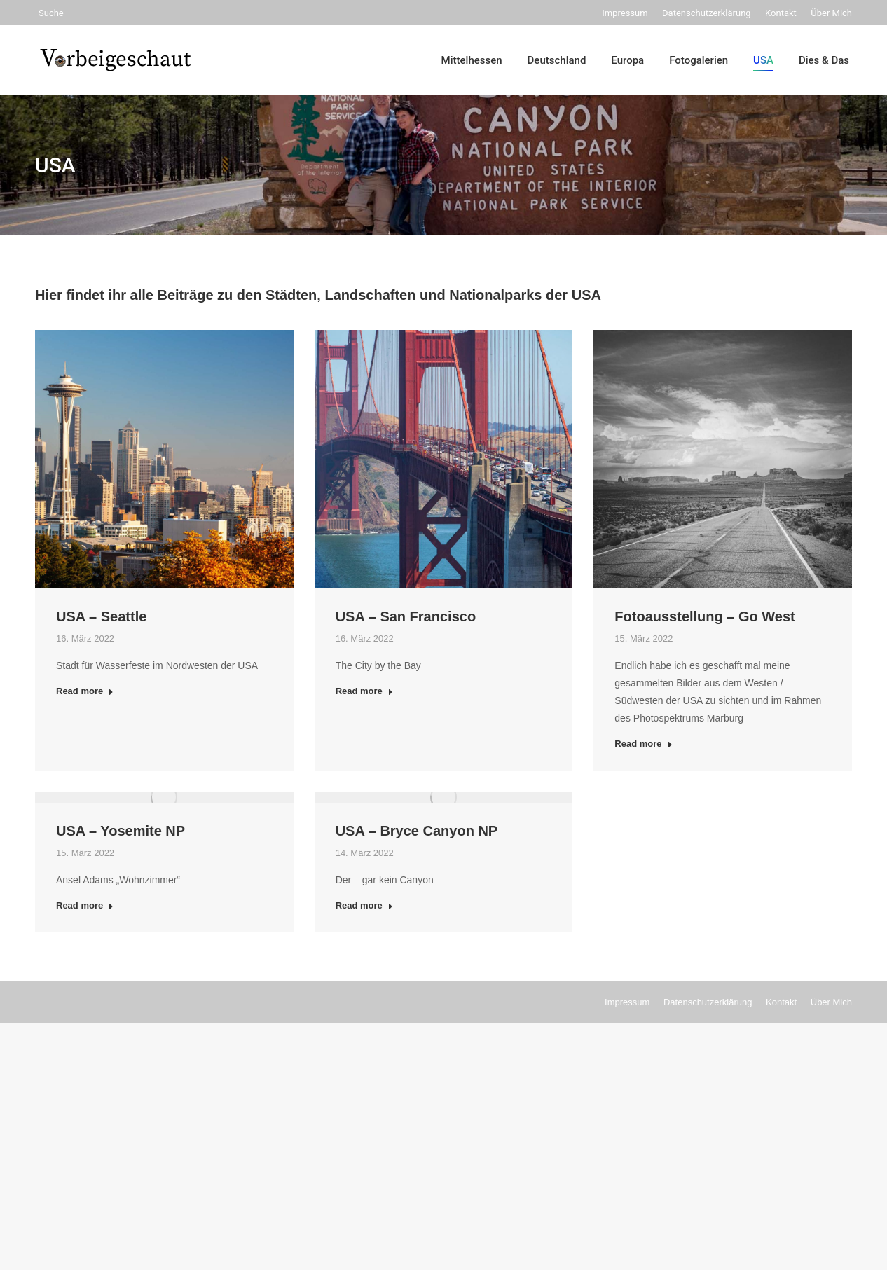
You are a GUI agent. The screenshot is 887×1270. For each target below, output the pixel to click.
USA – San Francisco (406, 616)
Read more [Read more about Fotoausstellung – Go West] (643, 743)
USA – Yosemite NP (120, 830)
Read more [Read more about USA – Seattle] (85, 691)
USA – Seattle (101, 616)
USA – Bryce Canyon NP (417, 830)
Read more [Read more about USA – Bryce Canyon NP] (364, 905)
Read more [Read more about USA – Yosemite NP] (85, 905)
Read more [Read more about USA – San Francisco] (364, 691)
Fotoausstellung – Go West (704, 616)
